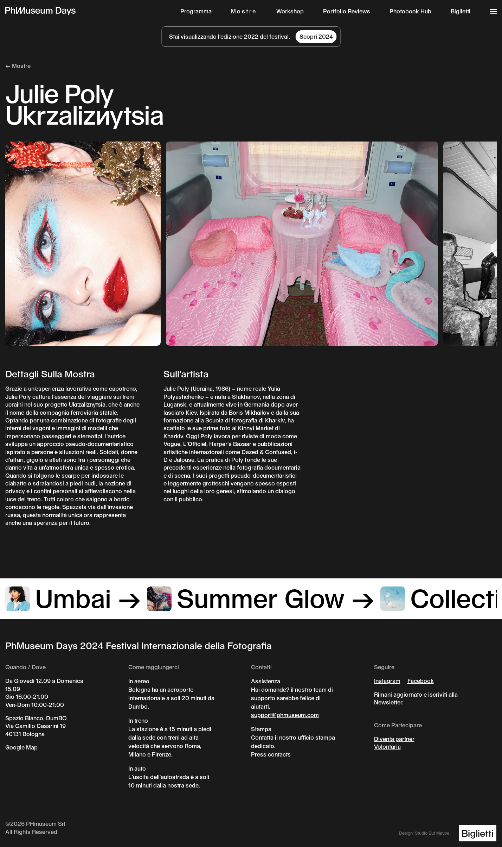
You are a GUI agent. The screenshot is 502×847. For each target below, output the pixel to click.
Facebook (420, 680)
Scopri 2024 (316, 36)
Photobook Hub (410, 11)
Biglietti (460, 11)
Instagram (387, 680)
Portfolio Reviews (346, 11)
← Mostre (18, 65)
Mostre (244, 11)
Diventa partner (394, 738)
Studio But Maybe (432, 832)
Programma (196, 11)
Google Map (21, 747)
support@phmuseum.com (285, 714)
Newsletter (388, 702)
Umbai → (73, 597)
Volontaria (387, 746)
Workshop (290, 11)
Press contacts (271, 754)
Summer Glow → (261, 597)
